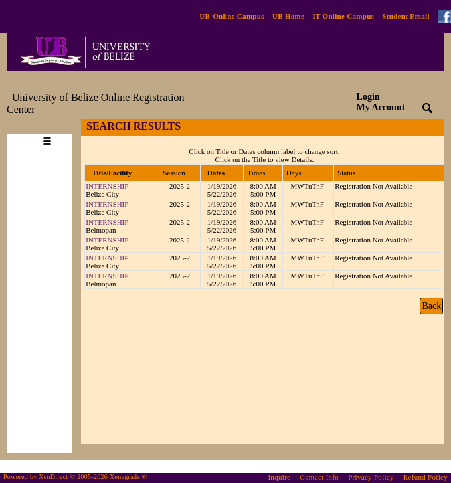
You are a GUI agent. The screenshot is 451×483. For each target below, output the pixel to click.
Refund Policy (425, 477)
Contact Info (319, 477)
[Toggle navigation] (47, 126)
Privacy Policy (371, 477)
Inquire (279, 477)
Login (381, 102)
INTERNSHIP (107, 186)
